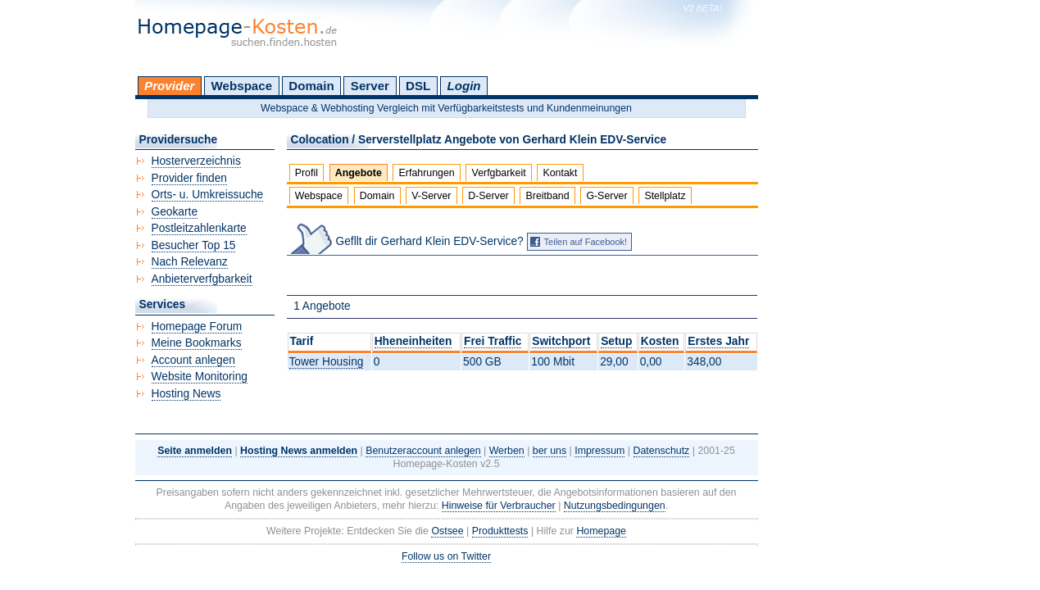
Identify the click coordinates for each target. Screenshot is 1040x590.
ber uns (549, 450)
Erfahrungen (427, 173)
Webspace (242, 86)
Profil (306, 173)
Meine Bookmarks (197, 343)
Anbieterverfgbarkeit (202, 279)
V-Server (431, 196)
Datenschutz (662, 450)
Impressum (599, 450)
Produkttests (500, 531)
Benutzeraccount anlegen (423, 450)
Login (463, 86)
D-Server (488, 196)
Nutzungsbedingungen (614, 505)
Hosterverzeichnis (196, 161)
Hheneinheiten (413, 341)
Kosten (660, 341)
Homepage (601, 531)
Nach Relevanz (190, 262)
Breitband (548, 196)
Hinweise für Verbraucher (499, 505)
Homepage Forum (197, 326)
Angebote (358, 173)
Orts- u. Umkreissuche (208, 194)
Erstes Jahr (718, 341)
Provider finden (189, 178)
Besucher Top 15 (194, 245)
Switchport (561, 341)
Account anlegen (193, 360)
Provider (169, 86)
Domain (311, 86)
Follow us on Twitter (446, 556)
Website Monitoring (200, 376)
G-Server (606, 196)
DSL (418, 86)
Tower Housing (326, 362)
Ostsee (447, 531)
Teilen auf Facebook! (586, 242)
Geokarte (175, 212)
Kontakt (560, 173)
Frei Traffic (492, 341)
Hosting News (186, 394)
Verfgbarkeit (499, 173)
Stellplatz (664, 196)
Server (370, 86)
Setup (616, 341)
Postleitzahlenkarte (199, 228)
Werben (507, 450)
